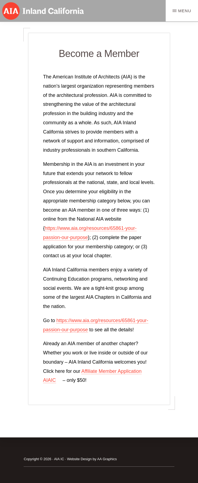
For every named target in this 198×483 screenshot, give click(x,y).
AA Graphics (107, 459)
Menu (184, 10)
